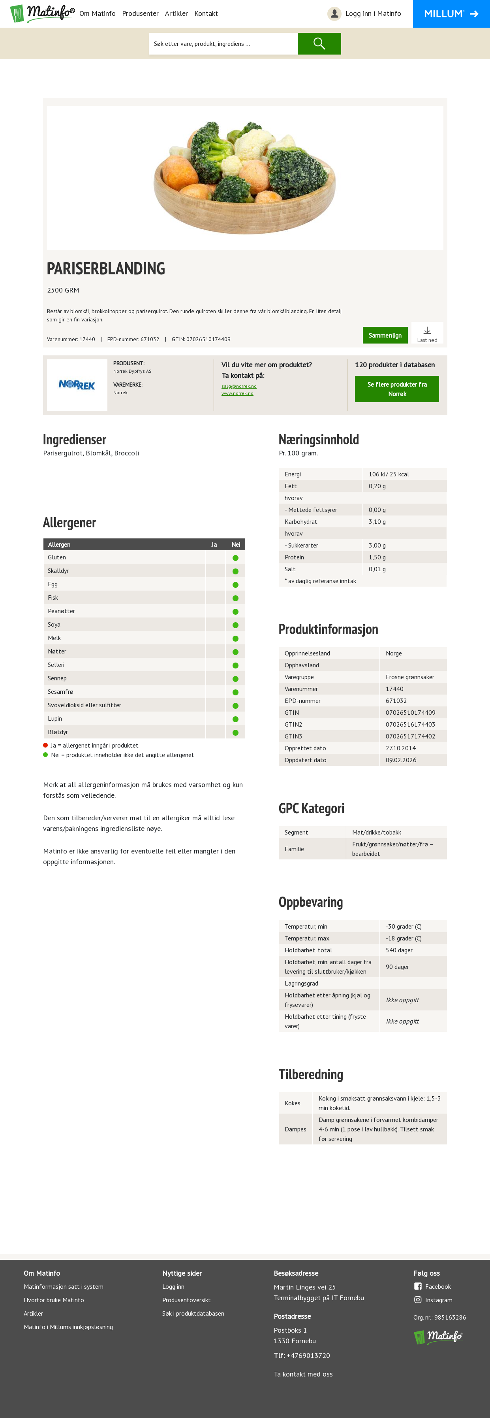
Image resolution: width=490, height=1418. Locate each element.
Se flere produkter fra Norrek (397, 389)
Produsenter (140, 13)
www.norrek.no (237, 393)
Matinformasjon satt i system (63, 1286)
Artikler (176, 13)
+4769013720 (308, 1355)
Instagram (432, 1299)
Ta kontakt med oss (303, 1373)
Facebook (432, 1286)
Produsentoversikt (186, 1300)
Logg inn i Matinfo (363, 14)
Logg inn (173, 1286)
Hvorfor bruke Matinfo (54, 1300)
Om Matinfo (97, 13)
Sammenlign (385, 335)
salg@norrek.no (239, 386)
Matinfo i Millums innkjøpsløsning (68, 1327)
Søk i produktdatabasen (193, 1313)
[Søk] (223, 44)
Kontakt (206, 13)
